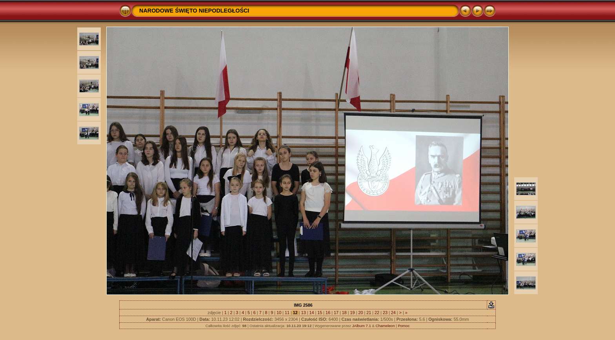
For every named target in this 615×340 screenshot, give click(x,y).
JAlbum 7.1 (361, 326)
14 (311, 312)
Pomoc (403, 326)
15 (319, 312)
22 (376, 312)
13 (303, 312)
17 (336, 312)
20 (360, 312)
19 (352, 312)
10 (278, 312)
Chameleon (385, 326)
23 (385, 312)
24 (393, 312)
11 (287, 312)
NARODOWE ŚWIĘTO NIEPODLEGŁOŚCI (194, 10)
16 (327, 312)
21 (368, 312)
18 (344, 312)
